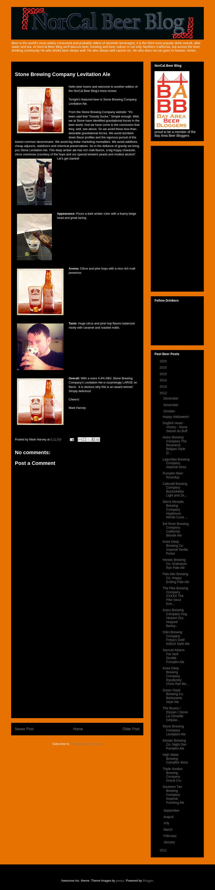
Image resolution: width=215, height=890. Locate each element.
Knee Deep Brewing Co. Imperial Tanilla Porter (175, 547)
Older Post (131, 729)
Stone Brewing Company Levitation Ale (174, 730)
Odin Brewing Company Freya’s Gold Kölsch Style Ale (176, 638)
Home (78, 729)
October (169, 411)
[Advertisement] (77, 644)
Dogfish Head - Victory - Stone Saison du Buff (175, 427)
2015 (164, 374)
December (171, 398)
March (168, 829)
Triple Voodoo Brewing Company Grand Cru (173, 774)
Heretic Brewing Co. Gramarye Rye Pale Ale (175, 564)
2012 (164, 393)
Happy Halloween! (176, 417)
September (171, 810)
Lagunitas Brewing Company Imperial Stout (176, 463)
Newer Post (24, 729)
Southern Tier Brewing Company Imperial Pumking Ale (173, 794)
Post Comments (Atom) (86, 744)
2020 (164, 361)
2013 (164, 386)
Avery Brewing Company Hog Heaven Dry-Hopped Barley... (175, 617)
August (168, 817)
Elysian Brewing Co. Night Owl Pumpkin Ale (174, 744)
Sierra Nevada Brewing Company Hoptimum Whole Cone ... (175, 509)
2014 (164, 380)
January (169, 842)
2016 (164, 367)
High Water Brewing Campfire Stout (175, 758)
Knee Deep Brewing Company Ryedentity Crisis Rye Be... (175, 676)
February (170, 836)
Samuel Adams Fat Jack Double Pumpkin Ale (174, 655)
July (166, 823)
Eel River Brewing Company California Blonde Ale (175, 529)
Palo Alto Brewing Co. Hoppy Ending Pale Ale (176, 578)
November (171, 405)
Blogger (148, 880)
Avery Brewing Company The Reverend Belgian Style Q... (175, 445)
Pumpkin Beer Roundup (173, 475)
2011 (164, 850)
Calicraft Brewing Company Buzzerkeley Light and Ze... (175, 489)
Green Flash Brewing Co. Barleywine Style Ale (173, 696)
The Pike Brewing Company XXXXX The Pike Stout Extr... (175, 596)
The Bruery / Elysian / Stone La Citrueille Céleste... (175, 714)
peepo (120, 880)
